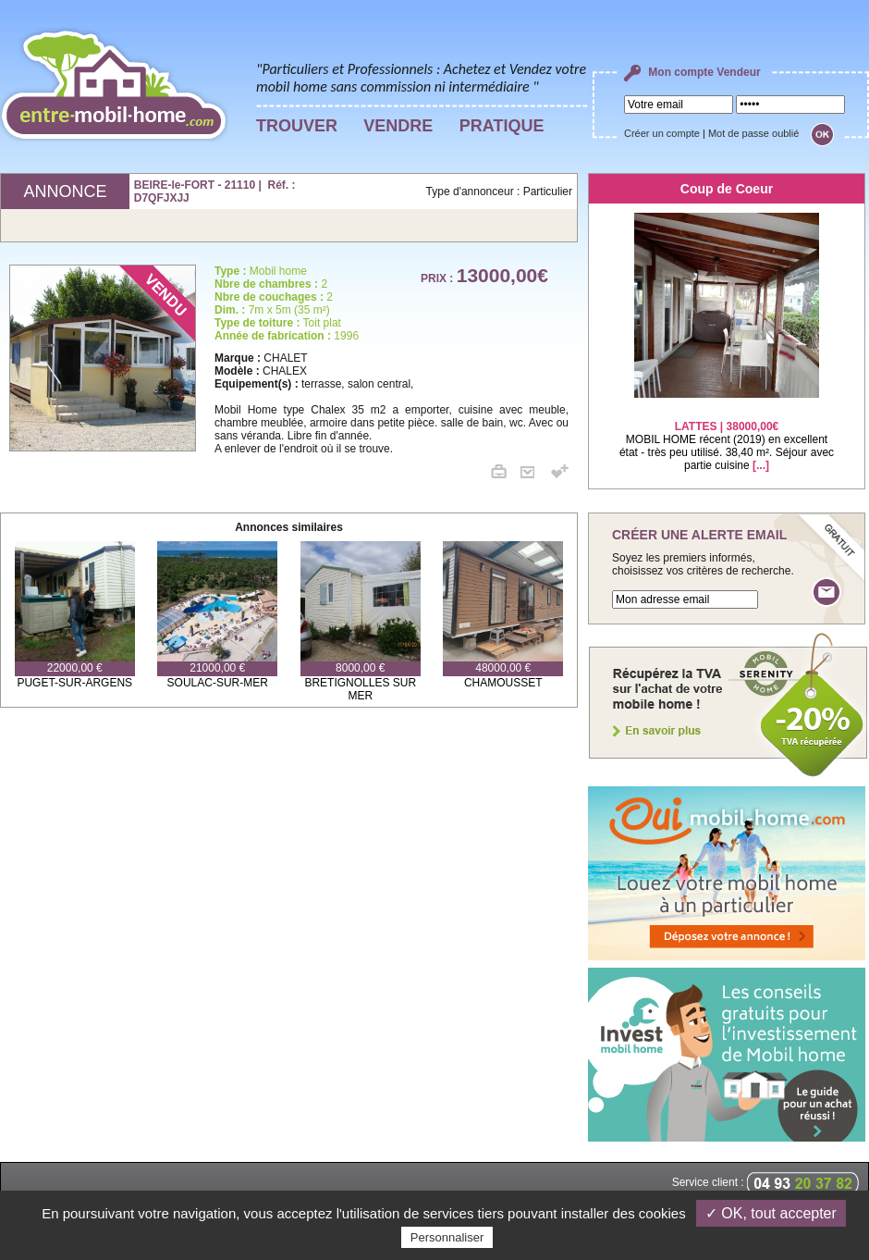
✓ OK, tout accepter (771, 1213)
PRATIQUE (502, 126)
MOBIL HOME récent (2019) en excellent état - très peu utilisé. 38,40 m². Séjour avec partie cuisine (726, 434)
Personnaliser (447, 1237)
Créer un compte (662, 133)
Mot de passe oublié (753, 133)
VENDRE (398, 126)
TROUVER (296, 126)
